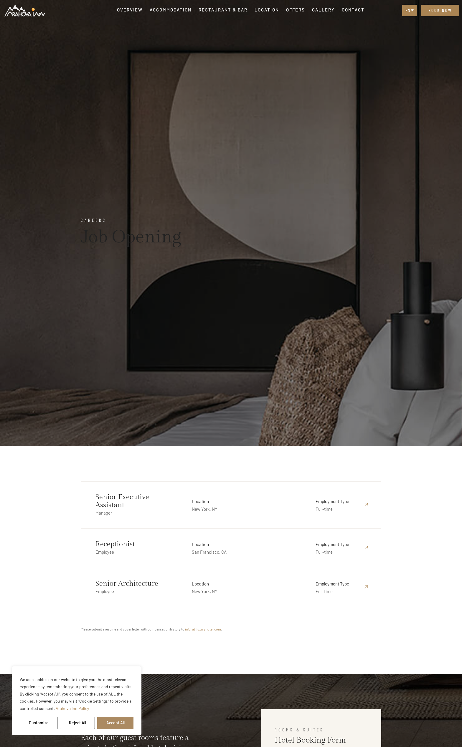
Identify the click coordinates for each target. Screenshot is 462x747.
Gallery (323, 9)
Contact (353, 9)
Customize (39, 722)
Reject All (77, 722)
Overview (130, 9)
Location (267, 9)
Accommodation (171, 9)
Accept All (115, 722)
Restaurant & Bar (223, 9)
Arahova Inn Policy (72, 708)
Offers (295, 9)
